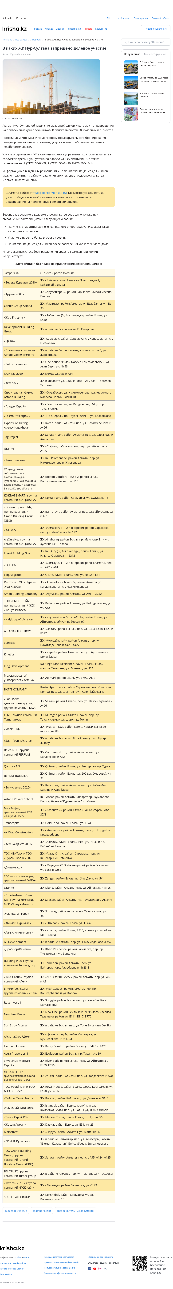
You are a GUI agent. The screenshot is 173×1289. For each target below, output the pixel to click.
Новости (88, 28)
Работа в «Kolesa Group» (12, 1268)
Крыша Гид (101, 28)
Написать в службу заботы (13, 1263)
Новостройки (74, 28)
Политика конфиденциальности (60, 1273)
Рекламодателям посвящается (59, 1256)
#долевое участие (15, 1211)
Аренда (49, 28)
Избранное (124, 18)
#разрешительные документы (75, 1211)
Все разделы (22, 39)
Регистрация (141, 18)
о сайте (17, 1257)
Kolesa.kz (7, 18)
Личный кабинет (161, 18)
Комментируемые (154, 54)
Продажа (37, 28)
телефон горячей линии (50, 193)
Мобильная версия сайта (100, 1256)
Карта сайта (6, 1274)
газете (26, 1257)
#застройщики (42, 1211)
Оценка (60, 28)
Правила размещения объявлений (61, 1262)
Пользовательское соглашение (59, 1267)
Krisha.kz (7, 39)
